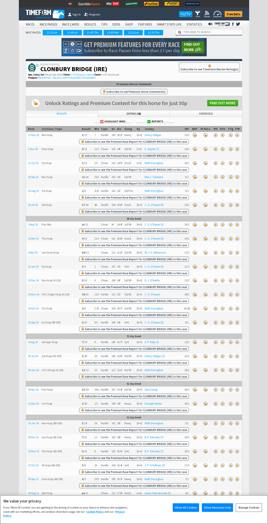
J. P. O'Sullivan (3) (155, 465)
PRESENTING (44, 77)
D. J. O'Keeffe (152, 280)
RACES (30, 24)
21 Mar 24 (33, 403)
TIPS (104, 24)
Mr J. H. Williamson (155, 252)
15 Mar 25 (33, 238)
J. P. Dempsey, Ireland (82, 74)
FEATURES (145, 24)
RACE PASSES (48, 24)
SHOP (129, 24)
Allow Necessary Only (217, 513)
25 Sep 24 (33, 322)
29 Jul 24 (33, 356)
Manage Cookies (248, 513)
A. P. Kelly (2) (152, 342)
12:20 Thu (153, 32)
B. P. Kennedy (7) (154, 437)
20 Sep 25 (33, 177)
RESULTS (90, 24)
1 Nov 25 (33, 149)
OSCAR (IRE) (88, 77)
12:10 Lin (133, 32)
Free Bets (233, 14)
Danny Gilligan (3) (155, 356)
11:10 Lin (52, 32)
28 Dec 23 (33, 437)
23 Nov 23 (33, 451)
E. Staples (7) (152, 149)
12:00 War (113, 32)
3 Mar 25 (32, 252)
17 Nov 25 (33, 135)
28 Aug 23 (33, 493)
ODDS (116, 24)
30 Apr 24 (33, 389)
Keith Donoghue (154, 163)
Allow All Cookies (186, 513)
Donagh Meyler (153, 403)
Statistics (206, 113)
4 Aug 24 (32, 342)
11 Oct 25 (33, 163)
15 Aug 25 (33, 191)
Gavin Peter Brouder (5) (158, 493)
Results (62, 113)
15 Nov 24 (33, 294)
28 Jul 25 (33, 205)
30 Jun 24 (33, 370)
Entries (134, 113)
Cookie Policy (95, 518)
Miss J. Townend (154, 177)
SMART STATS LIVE (169, 24)
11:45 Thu (92, 32)
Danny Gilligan (153, 135)
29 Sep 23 (33, 479)
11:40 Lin (72, 32)
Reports (155, 121)
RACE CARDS (70, 24)
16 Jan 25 (33, 266)
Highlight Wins (112, 121)
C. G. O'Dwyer (152, 294)
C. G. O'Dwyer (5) (154, 205)
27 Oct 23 (33, 465)
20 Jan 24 (33, 423)
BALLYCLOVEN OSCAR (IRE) (67, 77)
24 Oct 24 (33, 308)
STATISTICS (194, 24)
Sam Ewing (151, 389)
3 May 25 (33, 224)
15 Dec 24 (33, 280)
